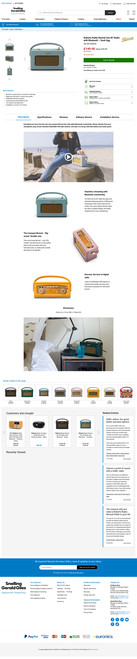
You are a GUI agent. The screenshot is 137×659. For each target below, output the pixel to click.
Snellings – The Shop (63, 591)
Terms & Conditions (90, 612)
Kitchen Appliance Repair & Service (41, 591)
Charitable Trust (62, 597)
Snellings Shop (93, 101)
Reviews (64, 120)
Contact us (60, 604)
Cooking (81, 22)
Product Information (92, 585)
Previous (10, 42)
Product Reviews (124, 456)
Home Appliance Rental (37, 601)
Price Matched (35, 597)
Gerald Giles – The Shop (64, 594)
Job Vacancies (61, 601)
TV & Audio (6, 22)
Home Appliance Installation (39, 588)
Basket (133, 12)
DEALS (118, 22)
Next (10, 81)
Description (23, 119)
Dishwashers (40, 22)
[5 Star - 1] (109, 57)
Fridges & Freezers (61, 22)
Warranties (87, 588)
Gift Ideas (108, 456)
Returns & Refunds (89, 608)
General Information (92, 602)
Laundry (22, 22)
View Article (127, 461)
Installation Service (109, 120)
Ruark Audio (121, 458)
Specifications (44, 120)
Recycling (87, 594)
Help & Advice (115, 4)
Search (107, 13)
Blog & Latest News (90, 591)
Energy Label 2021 (89, 597)
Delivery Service (84, 120)
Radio (107, 458)
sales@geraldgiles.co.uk (122, 614)
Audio (11, 32)
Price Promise (96, 84)
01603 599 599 (129, 4)
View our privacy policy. (76, 575)
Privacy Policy (88, 615)
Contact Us (114, 585)
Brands (131, 22)
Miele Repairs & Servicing (38, 594)
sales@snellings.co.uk (122, 598)
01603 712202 (123, 600)
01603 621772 (123, 616)
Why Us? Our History (63, 588)
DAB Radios (18, 32)
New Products (126, 497)
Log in (128, 12)
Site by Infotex (94, 652)
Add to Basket (108, 63)
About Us (61, 585)
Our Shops (103, 4)
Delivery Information (90, 605)
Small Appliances (100, 22)
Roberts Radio (113, 458)
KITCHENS (19, 3)
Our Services (35, 585)
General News (110, 497)
